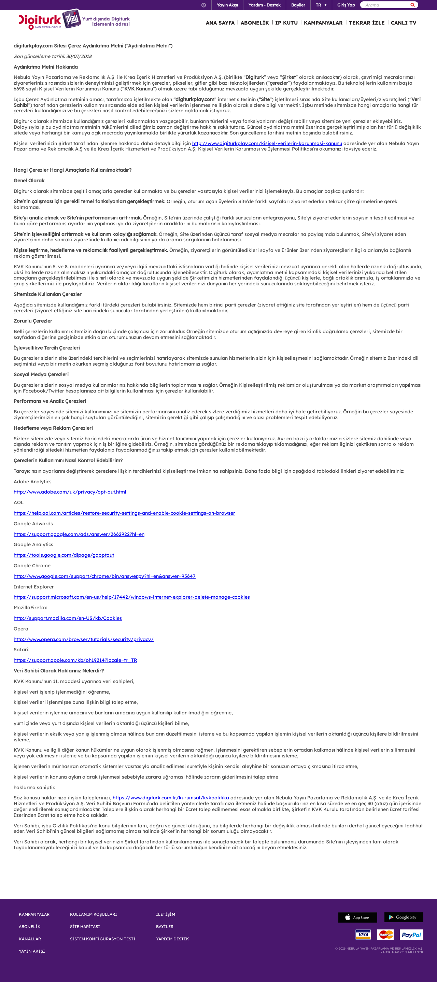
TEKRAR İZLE (367, 22)
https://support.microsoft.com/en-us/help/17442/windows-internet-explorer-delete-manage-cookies (132, 597)
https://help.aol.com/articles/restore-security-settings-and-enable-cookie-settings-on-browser (124, 513)
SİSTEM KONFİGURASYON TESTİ (103, 939)
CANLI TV (404, 22)
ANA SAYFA (220, 22)
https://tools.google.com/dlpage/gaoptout (64, 555)
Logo (51, 20)
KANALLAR (30, 939)
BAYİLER (164, 927)
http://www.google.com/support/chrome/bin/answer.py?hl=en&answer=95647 (105, 576)
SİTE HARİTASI (85, 927)
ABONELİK (255, 22)
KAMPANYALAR (323, 22)
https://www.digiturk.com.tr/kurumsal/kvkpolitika (171, 798)
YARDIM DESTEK (172, 939)
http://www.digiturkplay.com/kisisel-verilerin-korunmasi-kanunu (267, 143)
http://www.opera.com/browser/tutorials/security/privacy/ (84, 639)
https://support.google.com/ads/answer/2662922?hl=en (79, 534)
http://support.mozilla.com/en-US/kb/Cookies (68, 618)
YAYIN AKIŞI (32, 951)
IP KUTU (286, 22)
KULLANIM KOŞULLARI (93, 914)
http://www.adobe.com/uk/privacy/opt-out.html (70, 492)
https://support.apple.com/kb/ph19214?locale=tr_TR (75, 660)
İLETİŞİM (165, 914)
